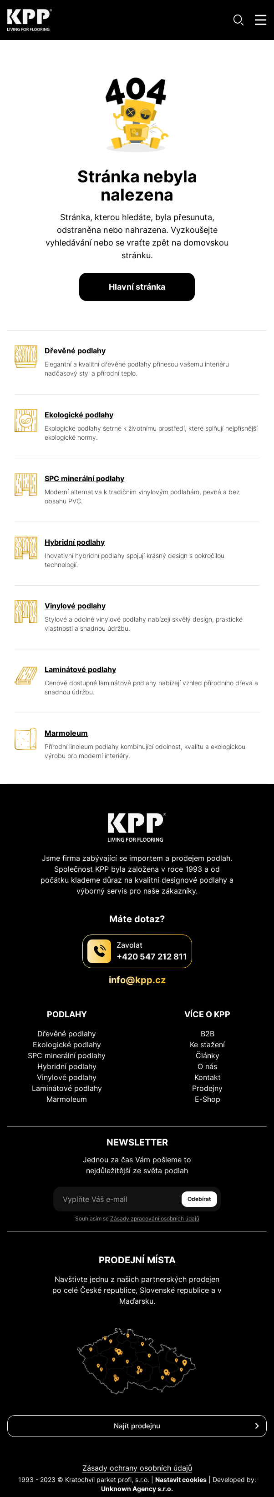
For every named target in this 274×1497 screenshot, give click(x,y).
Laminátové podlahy (67, 1088)
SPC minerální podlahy (67, 1055)
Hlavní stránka (137, 286)
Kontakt (207, 1077)
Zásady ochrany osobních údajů (137, 1467)
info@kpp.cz (137, 980)
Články (207, 1055)
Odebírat (199, 1199)
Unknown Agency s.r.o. (137, 1488)
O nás (207, 1066)
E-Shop (207, 1099)
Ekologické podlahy (67, 1044)
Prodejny (207, 1088)
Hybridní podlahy (66, 1066)
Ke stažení (207, 1044)
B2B (207, 1033)
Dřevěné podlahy (66, 1033)
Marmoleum (66, 1099)
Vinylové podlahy (66, 1077)
